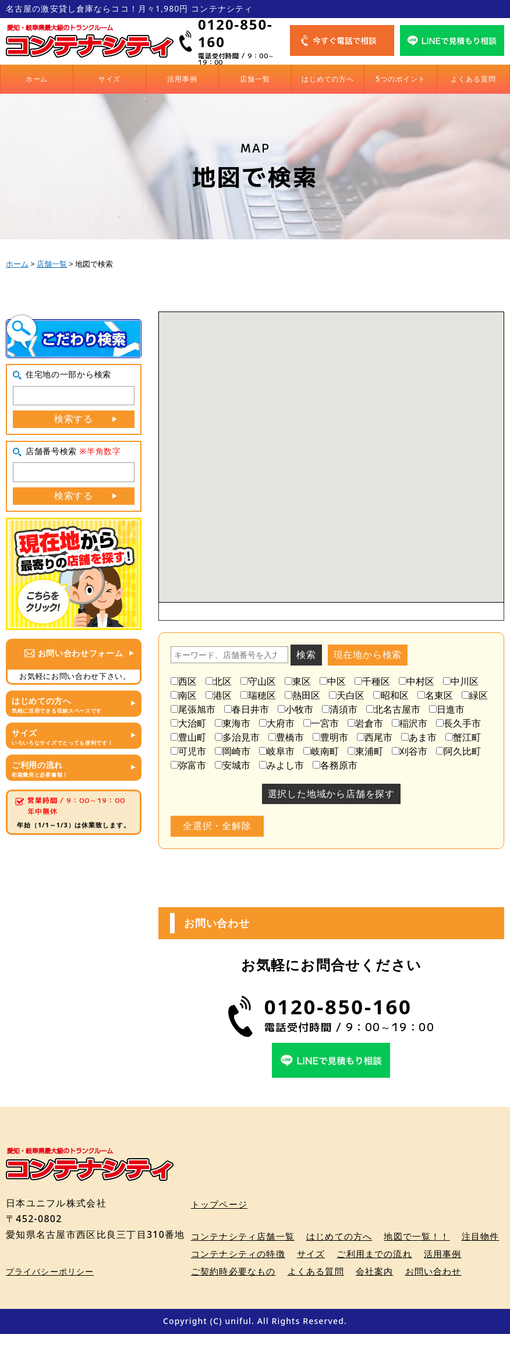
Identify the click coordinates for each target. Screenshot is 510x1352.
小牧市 (295, 709)
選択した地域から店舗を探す (331, 793)
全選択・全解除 (217, 825)
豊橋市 (286, 737)
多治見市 (237, 737)
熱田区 (302, 695)
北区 (219, 681)
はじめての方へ (328, 79)
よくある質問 (473, 79)
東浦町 (365, 751)
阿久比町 (458, 751)
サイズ (109, 79)
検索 (306, 654)
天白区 (346, 695)
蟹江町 (463, 737)
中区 (333, 681)
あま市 (419, 737)
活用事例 (182, 79)
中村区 (416, 681)
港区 (219, 695)
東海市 (232, 723)
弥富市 (188, 765)
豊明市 (330, 737)
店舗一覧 (255, 79)
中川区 (461, 681)
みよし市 (281, 765)
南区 (184, 695)
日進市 (447, 709)
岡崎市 (232, 751)
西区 (184, 681)
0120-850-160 (235, 33)
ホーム (37, 79)
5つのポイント (401, 79)
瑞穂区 (258, 695)
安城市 (232, 765)
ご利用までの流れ (437, 1254)
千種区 (372, 681)
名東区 (435, 695)
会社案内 (437, 1271)
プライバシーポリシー (50, 1289)
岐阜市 (277, 751)
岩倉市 (365, 723)
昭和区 (391, 695)
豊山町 (188, 737)
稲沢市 (409, 723)
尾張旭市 (193, 709)
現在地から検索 (368, 654)
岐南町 (321, 751)
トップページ (221, 1204)
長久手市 (458, 723)
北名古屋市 (393, 709)
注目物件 (211, 1254)
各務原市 (335, 765)
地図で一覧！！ (430, 1236)
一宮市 (321, 723)
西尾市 (374, 737)
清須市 (339, 709)
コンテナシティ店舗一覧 (246, 1236)
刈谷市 (409, 751)
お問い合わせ (221, 1289)
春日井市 (246, 709)
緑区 (475, 695)
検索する (73, 418)
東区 (298, 681)
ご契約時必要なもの (288, 1271)
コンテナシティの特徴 (293, 1254)
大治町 (188, 723)
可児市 (188, 751)
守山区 (258, 681)
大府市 (277, 723)
